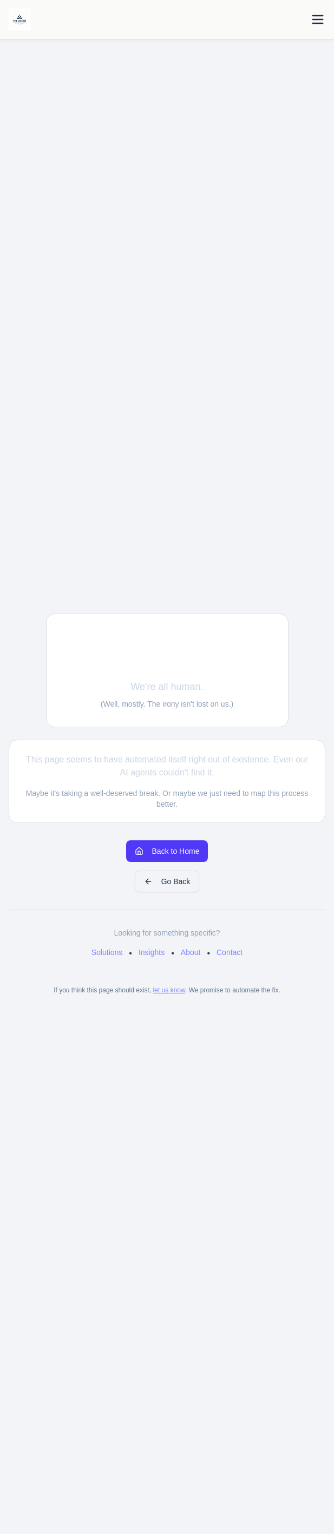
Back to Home (167, 851)
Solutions (107, 952)
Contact (230, 952)
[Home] (19, 19)
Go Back (167, 881)
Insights (152, 952)
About (191, 952)
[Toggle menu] (317, 19)
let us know (169, 990)
